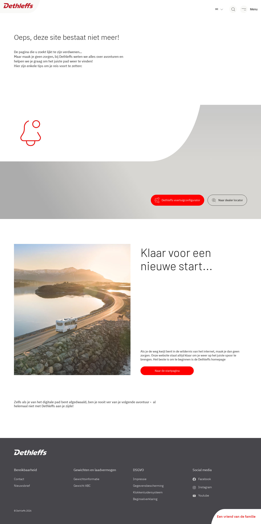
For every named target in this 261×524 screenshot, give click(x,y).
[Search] (233, 9)
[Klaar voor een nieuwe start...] (72, 309)
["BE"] (30, 452)
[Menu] (247, 9)
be (219, 9)
